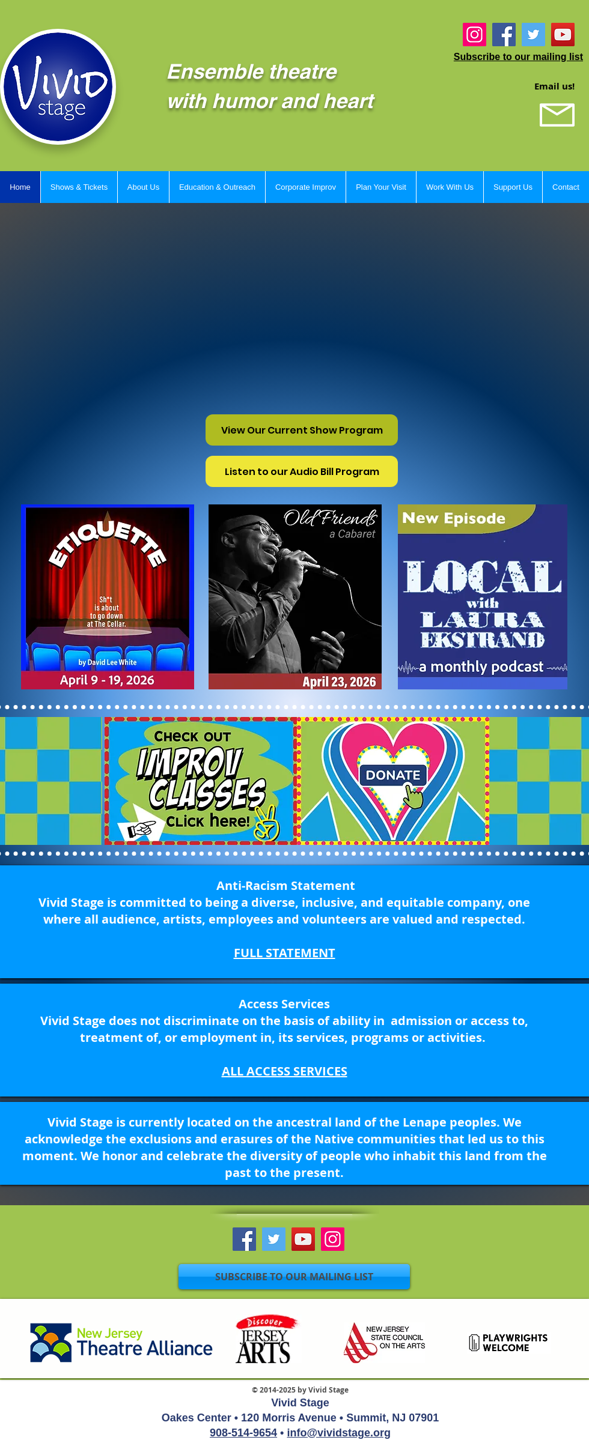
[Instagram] (474, 34)
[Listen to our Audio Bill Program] (302, 471)
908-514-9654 (243, 1433)
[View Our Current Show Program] (302, 430)
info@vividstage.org (339, 1433)
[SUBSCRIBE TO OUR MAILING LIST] (294, 1276)
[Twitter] (533, 34)
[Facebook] (504, 34)
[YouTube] (563, 34)
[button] (78, 187)
